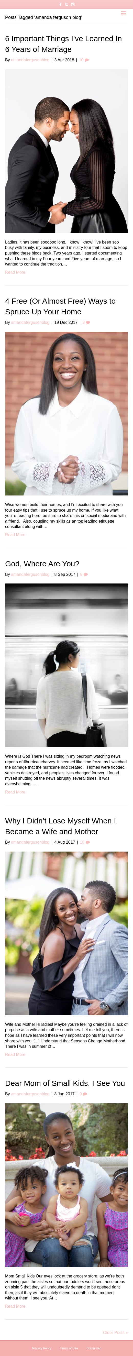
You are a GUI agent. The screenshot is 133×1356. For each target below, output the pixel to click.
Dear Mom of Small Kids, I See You (65, 1083)
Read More (15, 272)
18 (85, 842)
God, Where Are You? (42, 563)
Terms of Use (69, 1348)
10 (84, 60)
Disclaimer (93, 1348)
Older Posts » (115, 1332)
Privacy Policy (41, 1348)
